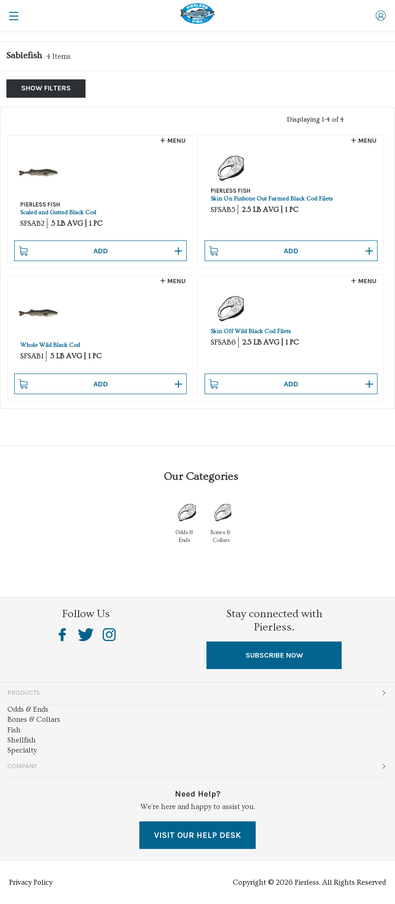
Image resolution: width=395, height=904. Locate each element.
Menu (176, 141)
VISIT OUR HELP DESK (197, 835)
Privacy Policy (30, 882)
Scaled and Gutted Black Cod (58, 212)
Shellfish (21, 740)
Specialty (22, 750)
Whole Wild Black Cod (50, 345)
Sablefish (24, 55)
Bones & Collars (33, 719)
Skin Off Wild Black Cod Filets (251, 331)
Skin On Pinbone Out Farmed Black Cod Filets (271, 198)
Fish (14, 730)
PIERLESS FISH (40, 204)
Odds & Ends (27, 709)
